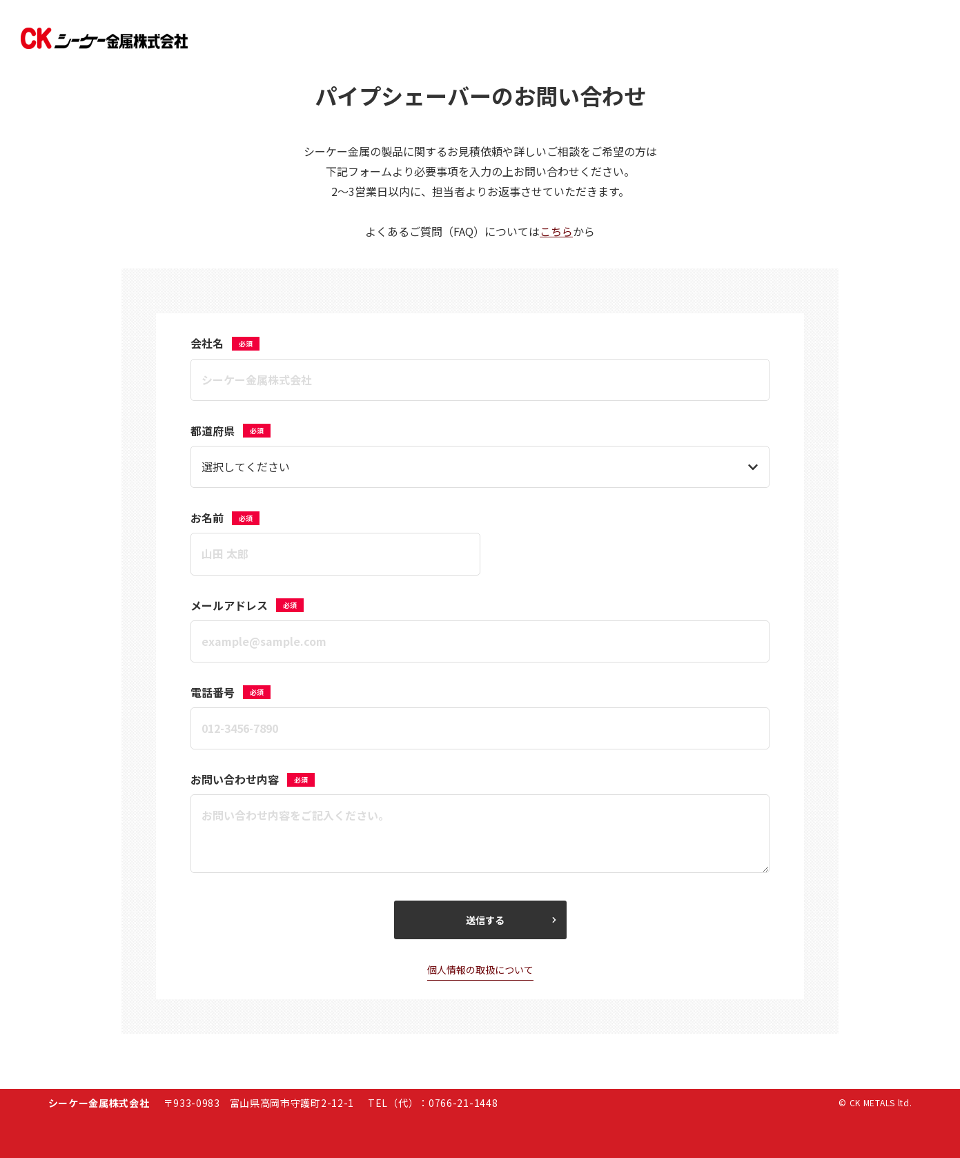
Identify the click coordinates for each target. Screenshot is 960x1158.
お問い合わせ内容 (252, 779)
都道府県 (230, 430)
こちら (556, 231)
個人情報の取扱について (480, 970)
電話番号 (230, 692)
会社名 (224, 343)
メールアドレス (247, 605)
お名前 (224, 517)
